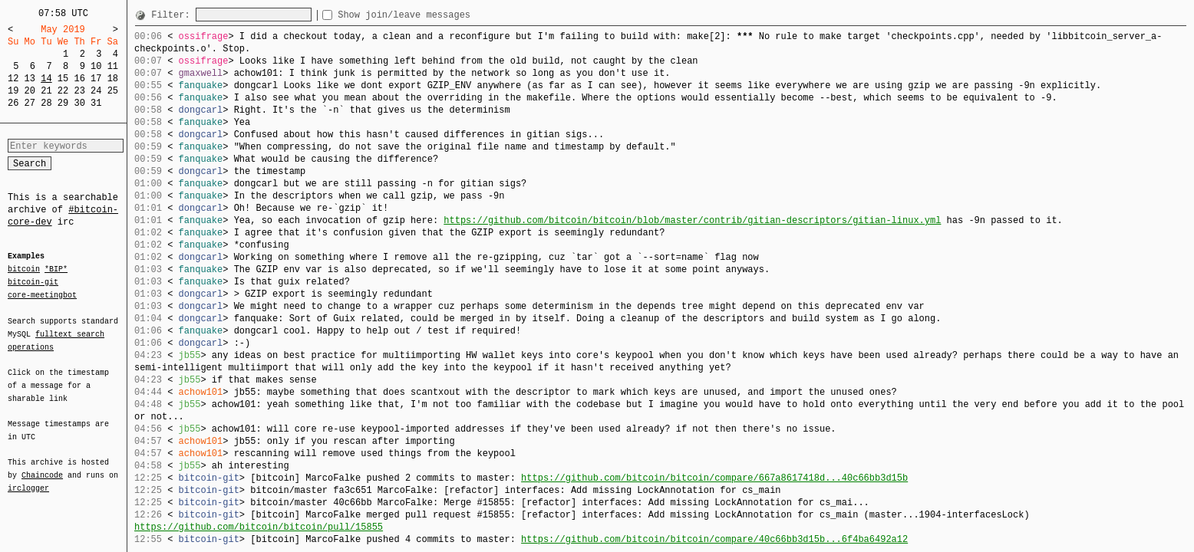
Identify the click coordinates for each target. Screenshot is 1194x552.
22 (63, 90)
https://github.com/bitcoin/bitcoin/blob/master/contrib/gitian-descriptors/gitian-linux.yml (692, 220)
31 (96, 103)
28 (46, 103)
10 (96, 66)
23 (79, 90)
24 (96, 90)
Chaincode (42, 466)
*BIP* (56, 269)
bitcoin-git (33, 282)
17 (96, 78)
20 (30, 90)
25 (112, 90)
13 (30, 78)
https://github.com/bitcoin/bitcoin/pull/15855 (258, 527)
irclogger (28, 478)
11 (112, 66)
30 (79, 103)
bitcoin (24, 269)
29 (63, 103)
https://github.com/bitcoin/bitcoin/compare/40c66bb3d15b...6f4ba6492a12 (714, 539)
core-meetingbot (42, 294)
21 (46, 90)
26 (13, 103)
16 (79, 78)
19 (13, 90)
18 (112, 78)
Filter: (173, 14)
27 (30, 103)
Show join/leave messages (431, 14)
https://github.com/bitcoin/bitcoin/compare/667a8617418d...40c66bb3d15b (714, 478)
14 (46, 78)
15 (63, 78)
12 (13, 78)
